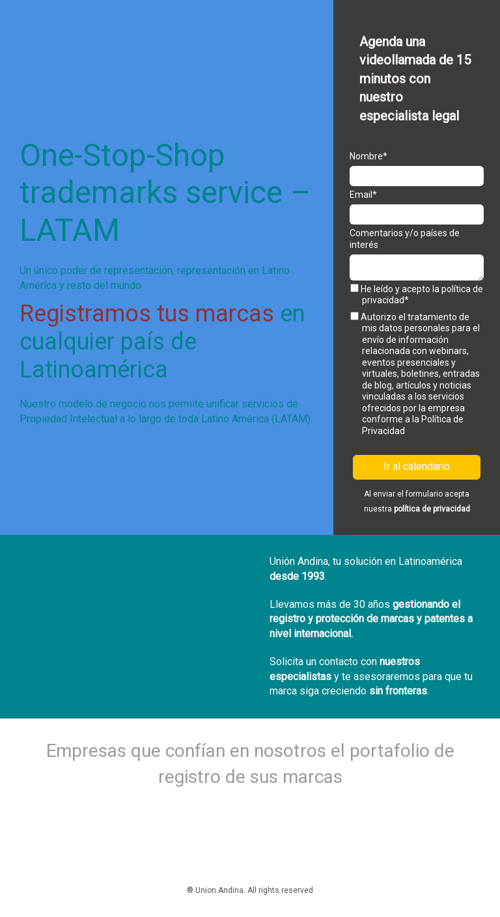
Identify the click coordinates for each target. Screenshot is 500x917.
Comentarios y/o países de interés (405, 239)
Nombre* (368, 156)
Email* (363, 194)
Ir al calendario (416, 466)
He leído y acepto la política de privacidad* (416, 295)
